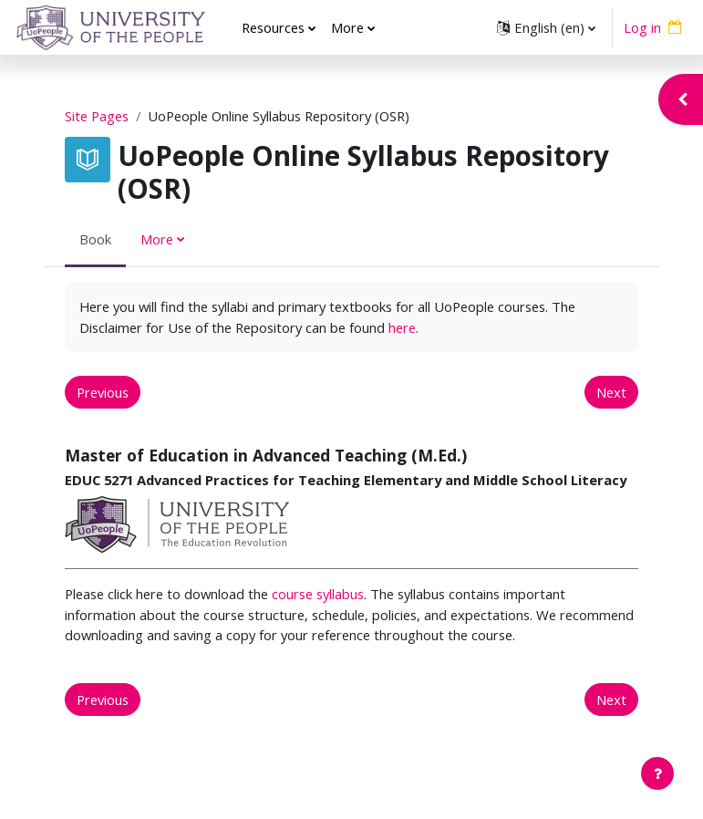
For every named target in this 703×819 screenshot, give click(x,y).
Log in (642, 27)
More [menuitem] (347, 27)
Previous (103, 392)
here (402, 327)
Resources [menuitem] (273, 27)
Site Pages (97, 116)
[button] (546, 27)
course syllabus (318, 594)
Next (611, 392)
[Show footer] (657, 773)
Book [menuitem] (95, 239)
